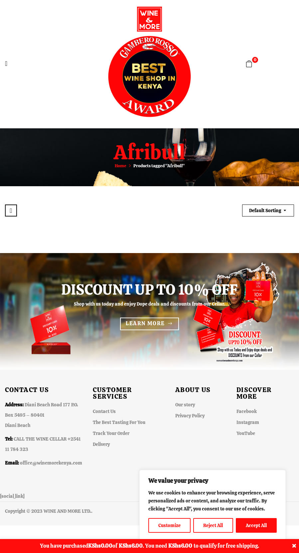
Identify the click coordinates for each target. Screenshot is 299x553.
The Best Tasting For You (119, 422)
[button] (249, 64)
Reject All (213, 525)
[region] (212, 505)
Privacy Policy (190, 416)
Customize (169, 525)
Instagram (247, 422)
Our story (185, 405)
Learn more (145, 323)
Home (120, 166)
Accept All (256, 525)
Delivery (101, 444)
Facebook (246, 411)
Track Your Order (111, 433)
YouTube (245, 433)
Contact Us (104, 411)
